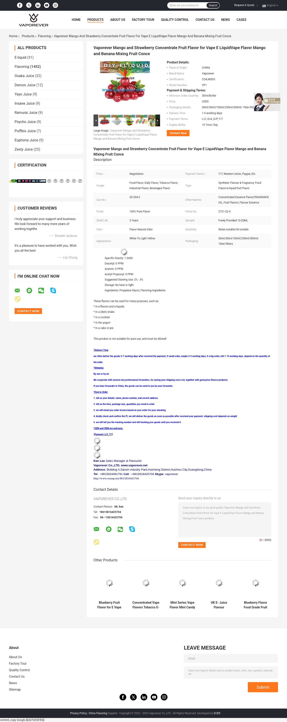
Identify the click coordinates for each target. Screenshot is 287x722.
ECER (217, 713)
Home (76, 20)
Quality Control (175, 20)
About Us (117, 20)
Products (95, 20)
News (225, 20)
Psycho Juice (25, 122)
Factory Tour (143, 20)
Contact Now (178, 133)
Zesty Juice (24, 149)
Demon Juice (25, 85)
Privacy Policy (78, 713)
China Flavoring (98, 713)
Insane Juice (25, 103)
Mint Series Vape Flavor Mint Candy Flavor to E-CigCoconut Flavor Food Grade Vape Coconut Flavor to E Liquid (183, 605)
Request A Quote (244, 5)
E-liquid (20, 57)
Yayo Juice (23, 94)
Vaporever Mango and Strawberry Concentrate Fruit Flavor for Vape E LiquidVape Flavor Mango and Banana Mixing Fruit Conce (125, 134)
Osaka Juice (24, 76)
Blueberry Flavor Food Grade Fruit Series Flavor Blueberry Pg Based (255, 605)
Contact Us (205, 20)
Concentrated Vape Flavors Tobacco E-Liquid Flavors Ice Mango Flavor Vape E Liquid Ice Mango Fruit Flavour (145, 605)
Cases (241, 20)
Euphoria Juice (26, 140)
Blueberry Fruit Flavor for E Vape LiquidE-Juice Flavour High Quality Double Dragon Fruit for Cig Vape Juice (109, 605)
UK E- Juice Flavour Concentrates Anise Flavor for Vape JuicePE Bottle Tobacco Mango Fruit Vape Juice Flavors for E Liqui (219, 605)
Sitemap (15, 689)
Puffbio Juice (25, 131)
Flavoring (44, 36)
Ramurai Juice (26, 112)
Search (213, 5)
